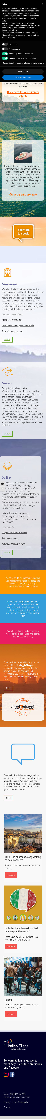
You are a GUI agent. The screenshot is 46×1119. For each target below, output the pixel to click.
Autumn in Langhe (10, 538)
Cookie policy (23, 1102)
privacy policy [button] (30, 11)
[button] (43, 4)
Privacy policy (10, 1102)
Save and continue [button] (23, 77)
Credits (7, 1107)
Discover (7, 340)
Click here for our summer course (23, 93)
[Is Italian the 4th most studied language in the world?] (23, 905)
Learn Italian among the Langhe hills (18, 325)
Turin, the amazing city (12, 331)
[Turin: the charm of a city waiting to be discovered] (23, 833)
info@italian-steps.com (19, 1097)
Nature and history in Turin (13, 543)
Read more (11, 875)
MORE (8, 688)
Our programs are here (23, 194)
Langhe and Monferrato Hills (14, 532)
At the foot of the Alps (11, 319)
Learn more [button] (23, 71)
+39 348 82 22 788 (17, 1094)
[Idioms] (23, 976)
